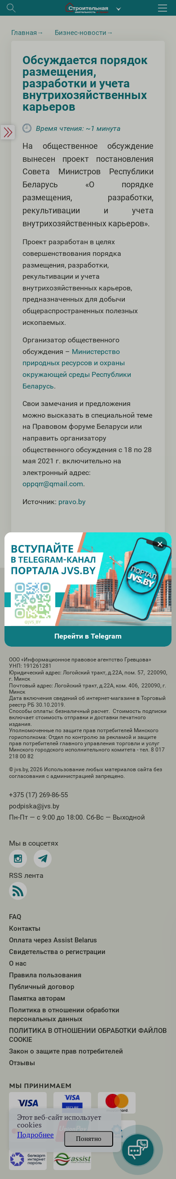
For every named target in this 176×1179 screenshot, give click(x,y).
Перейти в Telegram (88, 636)
